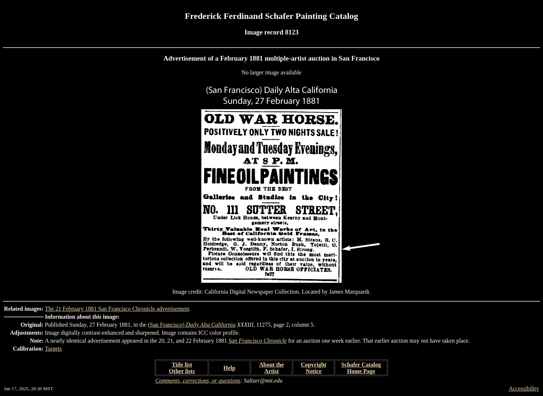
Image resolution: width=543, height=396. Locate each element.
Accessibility (524, 388)
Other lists (182, 371)
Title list (182, 365)
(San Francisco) (191, 325)
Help (229, 368)
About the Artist (271, 368)
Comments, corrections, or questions (197, 380)
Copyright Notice (313, 368)
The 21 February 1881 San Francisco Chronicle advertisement (117, 309)
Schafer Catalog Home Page (361, 368)
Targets (53, 349)
